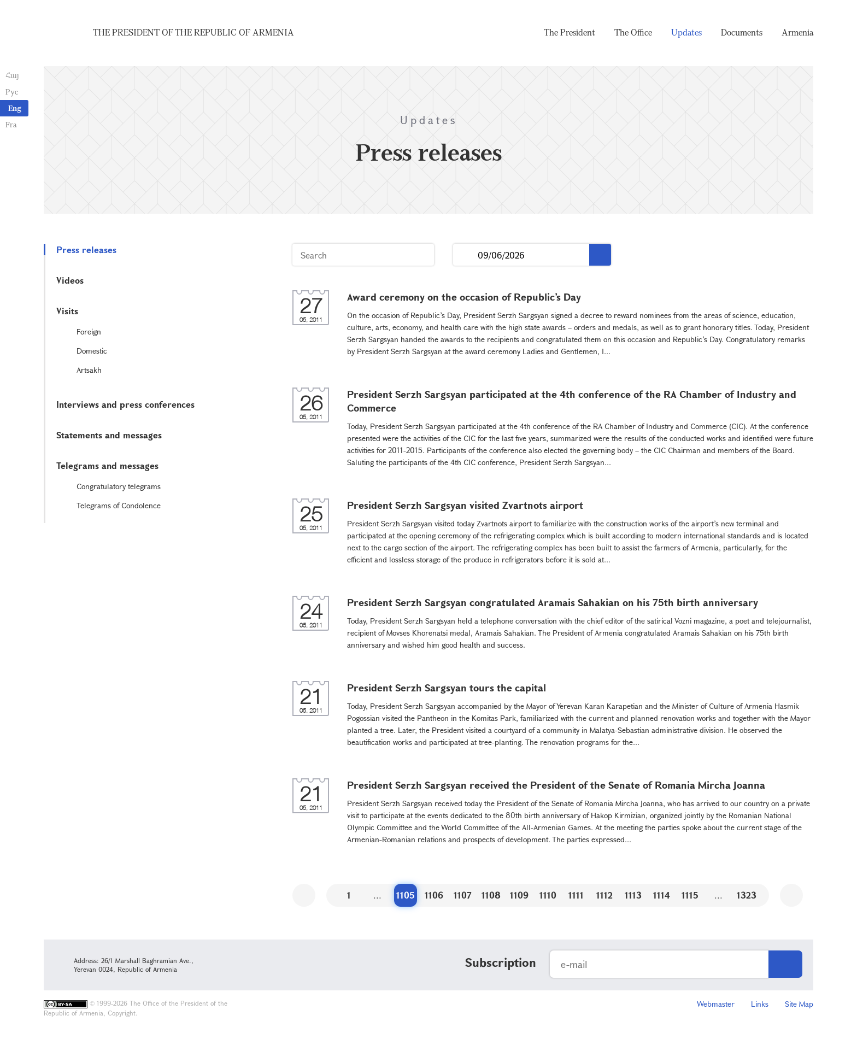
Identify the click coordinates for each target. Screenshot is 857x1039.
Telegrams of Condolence (119, 505)
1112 (604, 895)
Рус (11, 91)
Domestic (92, 350)
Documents (741, 33)
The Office (633, 33)
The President (569, 33)
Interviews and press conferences (125, 404)
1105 (405, 895)
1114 (661, 895)
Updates (686, 33)
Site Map (799, 1004)
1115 (690, 895)
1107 (463, 895)
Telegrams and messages (107, 465)
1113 (633, 895)
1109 (519, 895)
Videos (70, 280)
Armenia (797, 33)
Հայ (12, 75)
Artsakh (89, 370)
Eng (14, 108)
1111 (576, 895)
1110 (547, 895)
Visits (67, 310)
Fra (11, 124)
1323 (746, 895)
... (465, 255)
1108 (491, 895)
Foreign (89, 331)
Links (759, 1004)
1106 (434, 895)
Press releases (86, 249)
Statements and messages (109, 435)
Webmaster (716, 1004)
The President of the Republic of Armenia (193, 33)
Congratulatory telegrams (119, 486)
